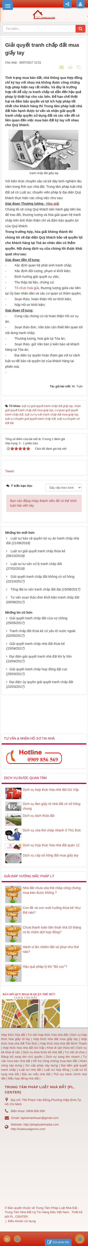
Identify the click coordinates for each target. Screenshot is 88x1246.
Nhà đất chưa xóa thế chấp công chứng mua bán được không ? (52, 890)
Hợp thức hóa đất (13, 1034)
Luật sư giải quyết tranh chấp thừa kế (38, 551)
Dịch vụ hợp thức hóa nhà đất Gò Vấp (51, 790)
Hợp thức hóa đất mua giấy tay (55, 1039)
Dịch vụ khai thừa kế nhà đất (42, 1052)
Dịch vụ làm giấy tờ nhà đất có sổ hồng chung (51, 806)
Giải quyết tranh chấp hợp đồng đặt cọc (38, 669)
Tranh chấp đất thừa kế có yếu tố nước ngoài (42, 631)
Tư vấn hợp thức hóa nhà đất (48, 1034)
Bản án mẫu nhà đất (36, 1074)
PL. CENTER (19, 1216)
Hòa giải (52, 204)
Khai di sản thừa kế (60, 1047)
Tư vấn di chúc (75, 1052)
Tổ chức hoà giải (26, 288)
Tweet (9, 471)
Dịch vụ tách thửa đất (38, 816)
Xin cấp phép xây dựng (41, 1065)
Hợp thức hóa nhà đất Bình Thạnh (63, 1043)
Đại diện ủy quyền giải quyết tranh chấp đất (41, 682)
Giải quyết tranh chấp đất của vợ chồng (38, 618)
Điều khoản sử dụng (22, 1221)
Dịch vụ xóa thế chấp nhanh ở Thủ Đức (52, 830)
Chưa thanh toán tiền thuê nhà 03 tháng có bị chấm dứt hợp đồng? (52, 929)
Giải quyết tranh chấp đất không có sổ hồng (42, 576)
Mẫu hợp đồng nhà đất (23, 1078)
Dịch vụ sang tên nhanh (63, 1056)
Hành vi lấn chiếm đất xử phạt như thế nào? (51, 949)
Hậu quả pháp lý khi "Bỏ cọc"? (45, 966)
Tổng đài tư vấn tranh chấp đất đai (36, 589)
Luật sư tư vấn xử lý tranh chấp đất (36, 564)
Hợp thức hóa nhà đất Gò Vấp (23, 1047)
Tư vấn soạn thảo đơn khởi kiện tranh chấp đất (45, 597)
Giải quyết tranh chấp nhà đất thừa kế (37, 644)
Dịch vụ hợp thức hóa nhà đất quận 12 (51, 845)
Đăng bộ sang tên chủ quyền (22, 1056)
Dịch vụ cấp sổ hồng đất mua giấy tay (50, 855)
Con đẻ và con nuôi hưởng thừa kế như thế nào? (51, 910)
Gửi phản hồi (58, 1242)
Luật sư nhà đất (29, 1069)
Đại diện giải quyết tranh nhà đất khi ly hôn (40, 656)
